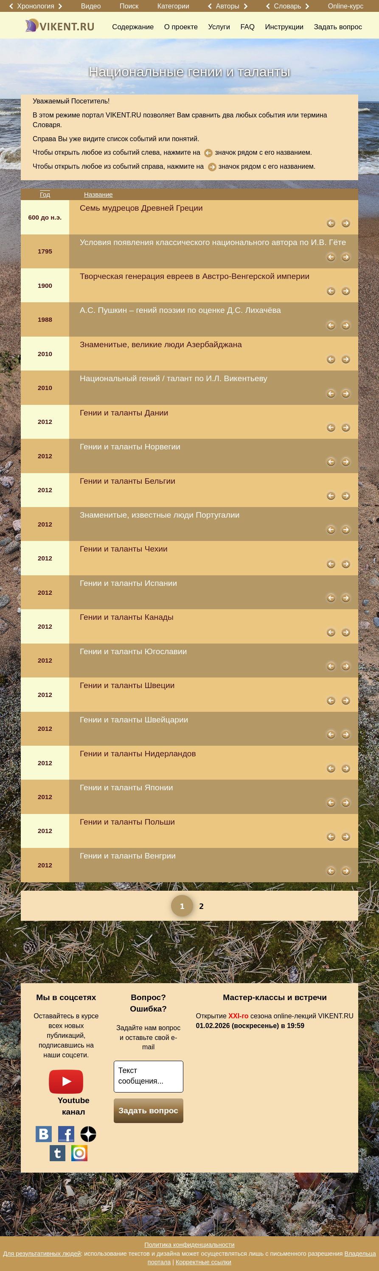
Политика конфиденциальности (189, 1244)
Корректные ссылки (203, 1262)
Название (98, 194)
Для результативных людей (42, 1253)
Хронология (35, 6)
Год (45, 194)
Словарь (287, 6)
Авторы (227, 6)
